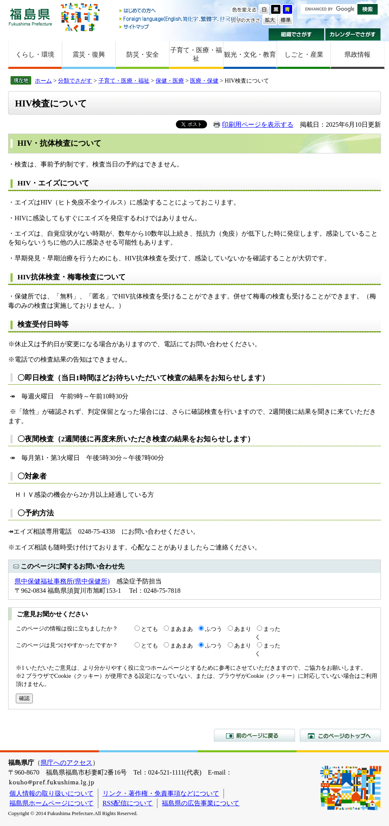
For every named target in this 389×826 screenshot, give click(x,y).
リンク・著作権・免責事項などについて (161, 793)
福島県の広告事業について (200, 803)
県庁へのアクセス (66, 762)
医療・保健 (204, 80)
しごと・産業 (303, 54)
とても (149, 629)
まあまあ (181, 629)
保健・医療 (170, 80)
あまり (242, 629)
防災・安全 (142, 54)
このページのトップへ (340, 735)
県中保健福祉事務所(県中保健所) (62, 581)
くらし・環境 (34, 54)
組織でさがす (296, 34)
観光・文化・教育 (250, 54)
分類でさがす (75, 80)
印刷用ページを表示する (257, 124)
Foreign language (179, 19)
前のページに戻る (254, 735)
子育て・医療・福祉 (196, 54)
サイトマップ (179, 26)
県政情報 (357, 54)
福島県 (30, 16)
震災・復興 (89, 54)
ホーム (43, 80)
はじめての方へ (179, 11)
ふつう (213, 629)
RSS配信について (128, 803)
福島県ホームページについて (51, 803)
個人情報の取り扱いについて (51, 793)
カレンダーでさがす (353, 34)
